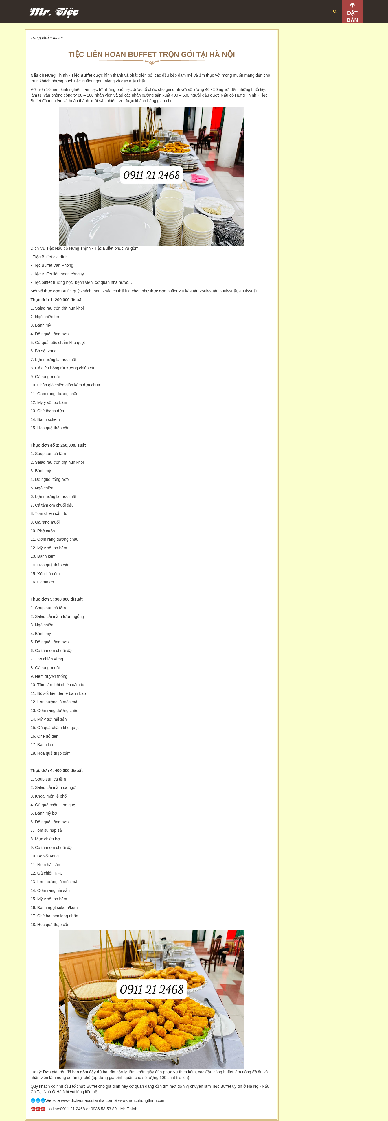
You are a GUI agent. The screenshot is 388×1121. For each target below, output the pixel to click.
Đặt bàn (352, 16)
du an (58, 37)
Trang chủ (40, 37)
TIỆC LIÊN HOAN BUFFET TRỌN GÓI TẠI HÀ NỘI (151, 54)
